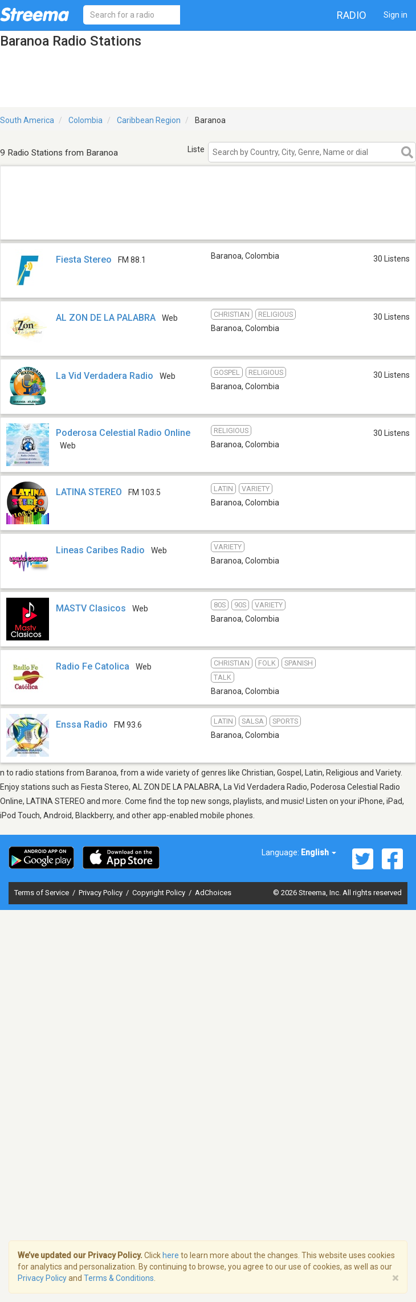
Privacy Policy (101, 892)
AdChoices (213, 892)
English (318, 852)
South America (27, 120)
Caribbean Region (149, 120)
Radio (351, 15)
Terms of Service (42, 892)
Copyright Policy (159, 892)
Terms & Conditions (119, 1278)
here (170, 1255)
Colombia (85, 120)
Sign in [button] (395, 14)
